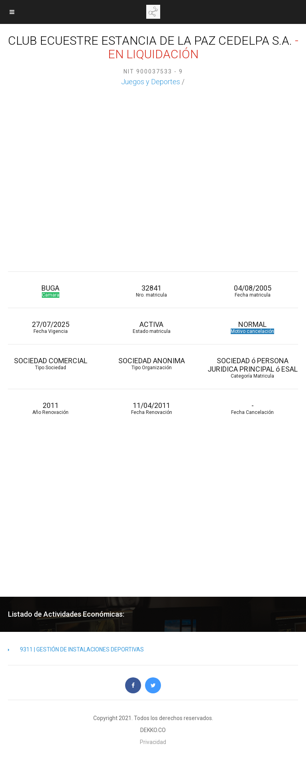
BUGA (50, 291)
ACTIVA (151, 327)
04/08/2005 (252, 291)
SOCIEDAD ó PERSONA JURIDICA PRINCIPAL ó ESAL (252, 367)
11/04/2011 (151, 408)
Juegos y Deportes (150, 81)
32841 (151, 291)
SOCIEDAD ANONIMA (151, 363)
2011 (50, 408)
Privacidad (153, 742)
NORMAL (252, 327)
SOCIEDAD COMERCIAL (50, 363)
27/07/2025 (50, 327)
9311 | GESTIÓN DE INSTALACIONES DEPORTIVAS (76, 649)
